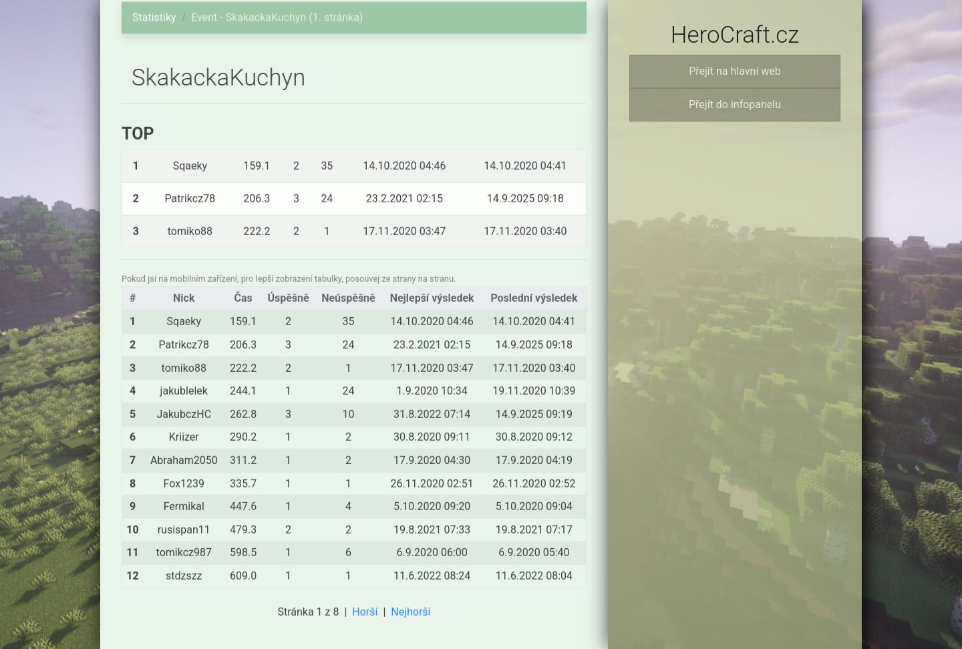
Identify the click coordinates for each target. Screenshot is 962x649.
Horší (364, 616)
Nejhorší (410, 616)
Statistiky (154, 12)
